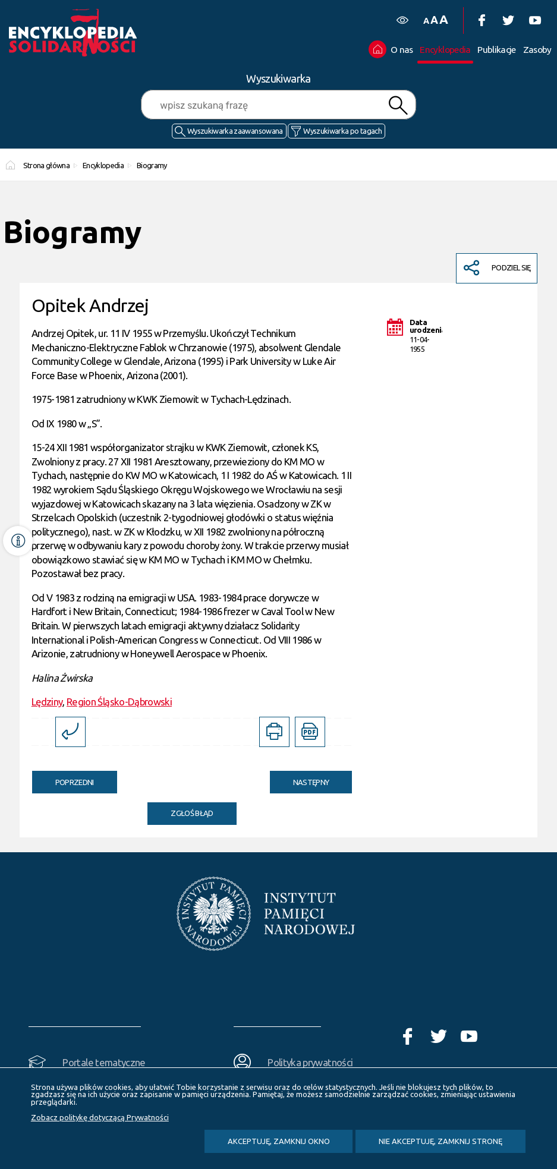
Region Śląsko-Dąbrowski (119, 701)
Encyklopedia (103, 165)
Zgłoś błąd (192, 813)
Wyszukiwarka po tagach (342, 131)
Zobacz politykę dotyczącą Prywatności (100, 1117)
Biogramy (152, 165)
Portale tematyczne (103, 1062)
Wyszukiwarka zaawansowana (235, 131)
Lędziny (47, 701)
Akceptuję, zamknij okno (279, 1141)
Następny (299, 778)
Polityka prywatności (310, 1062)
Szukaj (398, 105)
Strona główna (46, 165)
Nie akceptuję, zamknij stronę (440, 1141)
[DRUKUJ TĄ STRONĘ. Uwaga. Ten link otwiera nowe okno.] (274, 732)
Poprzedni (63, 778)
